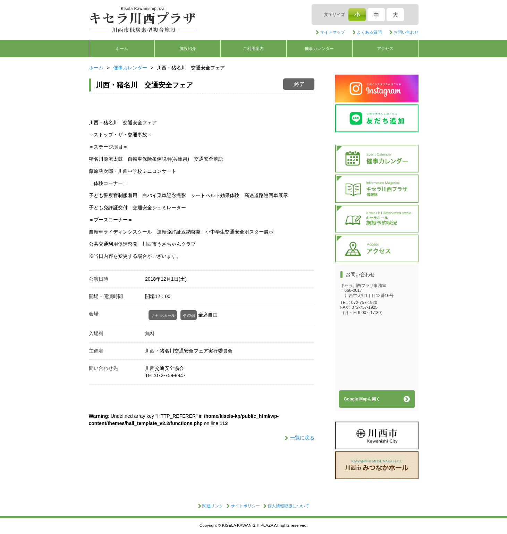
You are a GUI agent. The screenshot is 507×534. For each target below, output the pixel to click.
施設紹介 (187, 48)
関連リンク (212, 505)
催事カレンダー (319, 48)
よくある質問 (369, 32)
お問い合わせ (406, 32)
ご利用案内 (253, 48)
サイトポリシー (245, 505)
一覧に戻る (302, 437)
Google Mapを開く (362, 399)
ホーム (122, 48)
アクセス (385, 48)
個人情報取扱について (288, 505)
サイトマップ (332, 32)
